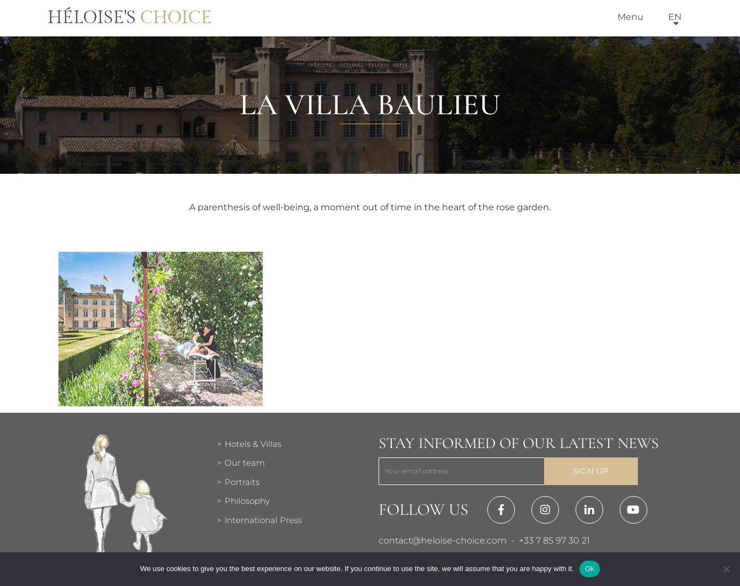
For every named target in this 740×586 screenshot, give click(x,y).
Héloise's (129, 17)
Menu (630, 17)
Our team (245, 462)
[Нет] (726, 568)
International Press (263, 520)
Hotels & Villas (253, 444)
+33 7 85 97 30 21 (554, 540)
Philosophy (247, 501)
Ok (589, 568)
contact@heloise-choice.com (443, 540)
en (675, 17)
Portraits (242, 482)
